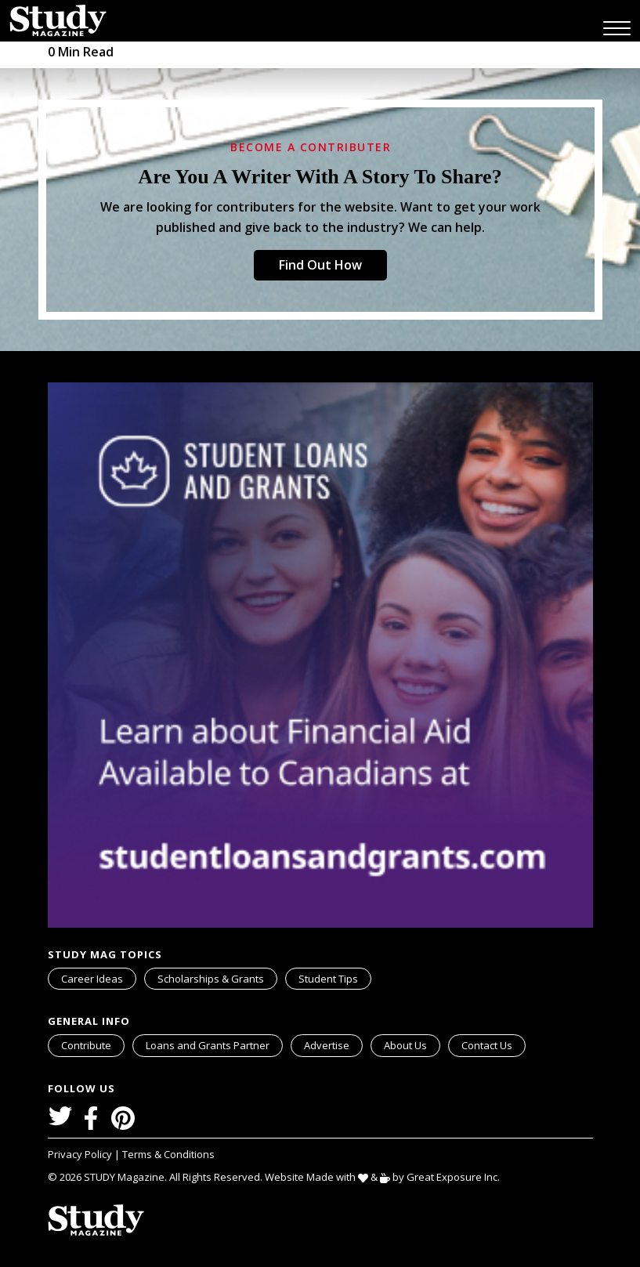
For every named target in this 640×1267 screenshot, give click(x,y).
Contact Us (486, 1045)
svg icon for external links (279, 1037)
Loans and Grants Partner (214, 1043)
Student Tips (328, 979)
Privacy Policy (81, 1154)
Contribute (86, 1045)
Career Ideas (92, 979)
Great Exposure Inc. (456, 1176)
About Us (405, 1045)
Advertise (326, 1045)
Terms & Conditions (168, 1154)
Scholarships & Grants (210, 979)
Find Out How (320, 264)
